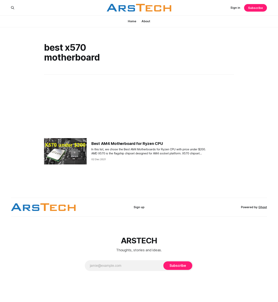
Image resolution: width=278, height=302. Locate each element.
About (146, 21)
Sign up (139, 207)
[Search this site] (13, 8)
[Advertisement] (139, 106)
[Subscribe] (177, 265)
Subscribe (255, 8)
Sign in (235, 7)
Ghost (262, 207)
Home (132, 21)
